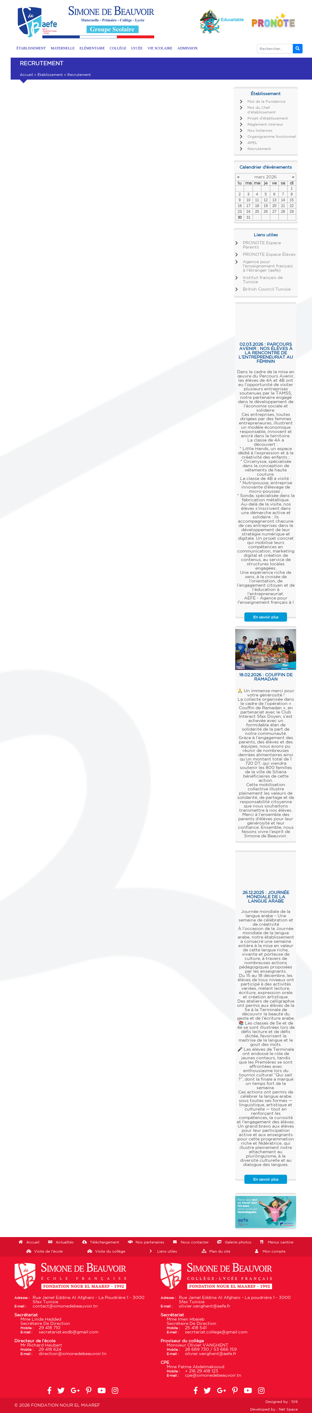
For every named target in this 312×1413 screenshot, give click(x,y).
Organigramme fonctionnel (271, 136)
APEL (252, 143)
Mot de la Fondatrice (266, 101)
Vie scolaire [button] (159, 48)
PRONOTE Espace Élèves (269, 254)
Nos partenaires (150, 1242)
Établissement (50, 75)
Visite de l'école (48, 1251)
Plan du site (219, 1251)
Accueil (26, 75)
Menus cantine (280, 1242)
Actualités (65, 1242)
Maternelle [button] (63, 48)
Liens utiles (167, 1251)
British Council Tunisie (267, 289)
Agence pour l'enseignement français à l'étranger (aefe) (268, 266)
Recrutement (259, 149)
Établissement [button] (31, 48)
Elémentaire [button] (92, 48)
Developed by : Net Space (274, 1409)
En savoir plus (265, 617)
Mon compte (274, 1251)
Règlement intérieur (265, 124)
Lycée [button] (137, 48)
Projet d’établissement (267, 118)
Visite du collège (110, 1251)
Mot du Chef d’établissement (261, 110)
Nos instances (259, 130)
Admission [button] (187, 48)
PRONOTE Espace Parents (262, 245)
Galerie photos (238, 1242)
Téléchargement (104, 1242)
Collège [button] (118, 48)
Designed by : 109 (281, 1402)
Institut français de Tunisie (263, 280)
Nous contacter (195, 1242)
